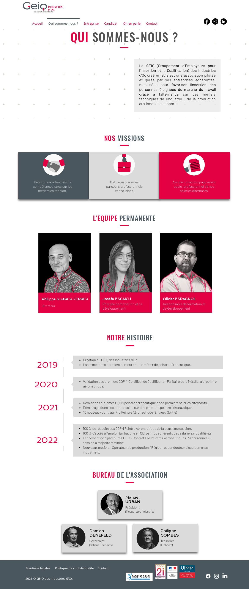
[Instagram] (215, 21)
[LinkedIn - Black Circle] (224, 21)
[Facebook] (207, 21)
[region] (71, 278)
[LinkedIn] (225, 576)
